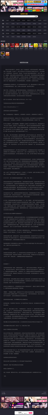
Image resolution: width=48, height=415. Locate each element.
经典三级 (34, 26)
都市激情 (7, 33)
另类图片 (45, 30)
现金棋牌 (39, 20)
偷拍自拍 (12, 26)
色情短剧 (34, 36)
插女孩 (7, 36)
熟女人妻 (29, 23)
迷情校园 (29, 33)
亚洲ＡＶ (7, 23)
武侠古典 (23, 33)
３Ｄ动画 (23, 23)
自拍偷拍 (12, 23)
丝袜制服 (34, 23)
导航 (3, 36)
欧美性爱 (23, 26)
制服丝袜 (29, 26)
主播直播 (39, 23)
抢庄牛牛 (45, 20)
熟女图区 (39, 30)
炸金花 (34, 20)
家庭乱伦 (12, 33)
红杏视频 (29, 36)
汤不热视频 (24, 36)
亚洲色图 (12, 30)
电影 (3, 27)
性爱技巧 (45, 33)
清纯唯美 (34, 30)
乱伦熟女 (39, 26)
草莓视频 (18, 36)
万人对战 (18, 20)
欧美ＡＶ (18, 23)
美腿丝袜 (29, 30)
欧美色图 (18, 30)
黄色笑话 (39, 33)
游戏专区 (23, 20)
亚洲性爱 (7, 26)
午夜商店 (12, 36)
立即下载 (30, 412)
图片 (3, 30)
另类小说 (34, 33)
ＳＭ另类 (45, 23)
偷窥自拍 (7, 30)
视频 (3, 23)
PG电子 (7, 20)
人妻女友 (18, 33)
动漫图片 (23, 30)
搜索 (36, 16)
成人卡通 (18, 26)
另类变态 (45, 26)
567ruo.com (24, 14)
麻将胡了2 (29, 20)
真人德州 (12, 20)
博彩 (3, 20)
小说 (3, 33)
